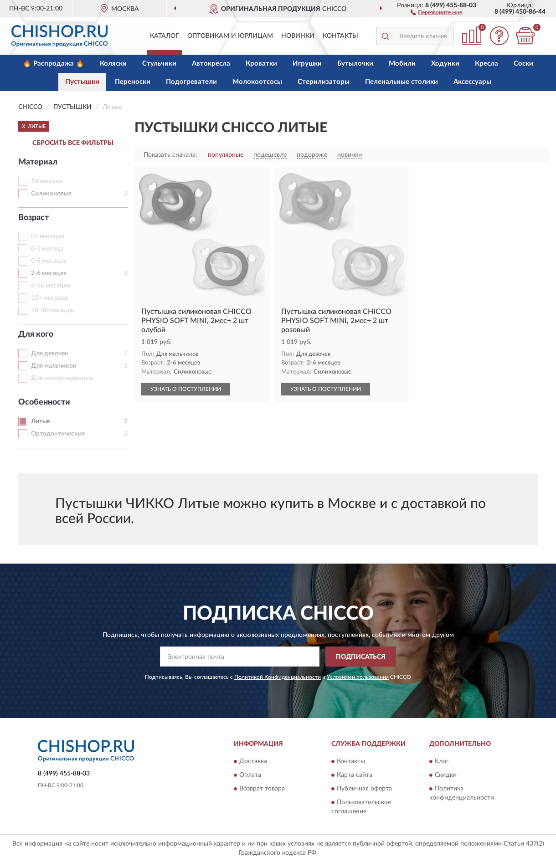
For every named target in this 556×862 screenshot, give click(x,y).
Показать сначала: (170, 155)
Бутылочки (355, 63)
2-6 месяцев (49, 273)
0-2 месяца (47, 249)
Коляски (113, 63)
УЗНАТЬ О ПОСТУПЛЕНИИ (185, 389)
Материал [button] (37, 162)
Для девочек (49, 353)
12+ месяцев (49, 298)
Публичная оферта (364, 788)
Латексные (47, 181)
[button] (436, 12)
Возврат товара (262, 788)
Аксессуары (472, 81)
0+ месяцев (47, 236)
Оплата (250, 775)
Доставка (253, 761)
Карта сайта (354, 775)
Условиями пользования (358, 677)
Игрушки (307, 63)
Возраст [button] (33, 218)
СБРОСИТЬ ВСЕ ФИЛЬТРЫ (72, 143)
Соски (523, 63)
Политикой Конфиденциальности (277, 677)
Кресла (486, 63)
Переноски (132, 81)
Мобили (402, 63)
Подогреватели (191, 81)
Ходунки (445, 63)
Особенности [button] (44, 402)
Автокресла (211, 63)
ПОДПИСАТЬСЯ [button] (361, 657)
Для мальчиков (53, 366)
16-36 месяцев (52, 310)
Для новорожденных (62, 378)
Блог (442, 761)
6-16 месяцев (50, 285)
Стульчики (159, 63)
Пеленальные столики (401, 81)
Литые (40, 421)
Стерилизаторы (324, 81)
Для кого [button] (35, 334)
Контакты (340, 36)
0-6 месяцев (49, 261)
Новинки (297, 36)
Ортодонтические (58, 434)
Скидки (446, 775)
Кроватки (261, 63)
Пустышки (82, 81)
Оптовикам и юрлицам (230, 36)
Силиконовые (51, 193)
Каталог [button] (164, 36)
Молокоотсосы (257, 81)
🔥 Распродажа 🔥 (53, 63)
